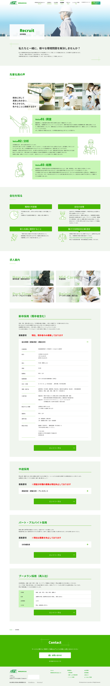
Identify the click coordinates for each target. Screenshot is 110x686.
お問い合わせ (96, 2)
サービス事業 (71, 677)
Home (11, 629)
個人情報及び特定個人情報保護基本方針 (18, 682)
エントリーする (55, 448)
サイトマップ (39, 682)
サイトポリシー (31, 682)
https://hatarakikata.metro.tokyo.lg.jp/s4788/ (80, 237)
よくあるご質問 (75, 2)
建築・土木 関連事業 (72, 675)
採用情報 (62, 2)
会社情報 (56, 2)
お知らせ (68, 2)
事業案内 (49, 2)
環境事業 (70, 672)
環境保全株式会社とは (40, 2)
